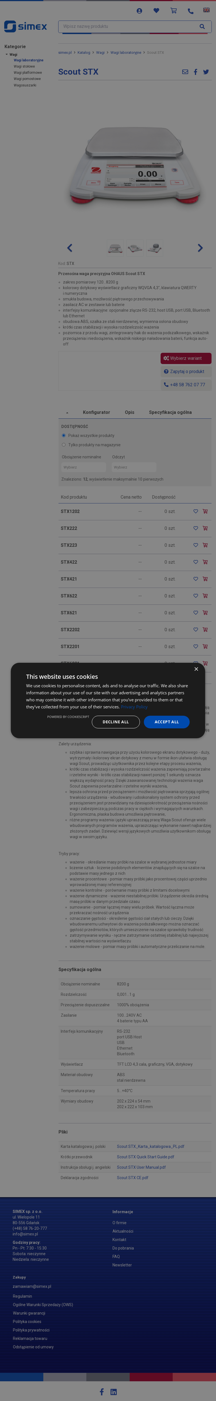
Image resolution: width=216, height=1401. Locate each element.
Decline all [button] (116, 721)
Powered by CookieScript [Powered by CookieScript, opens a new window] (68, 717)
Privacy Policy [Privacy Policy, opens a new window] (134, 707)
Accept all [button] (167, 721)
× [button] (196, 669)
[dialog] (108, 700)
